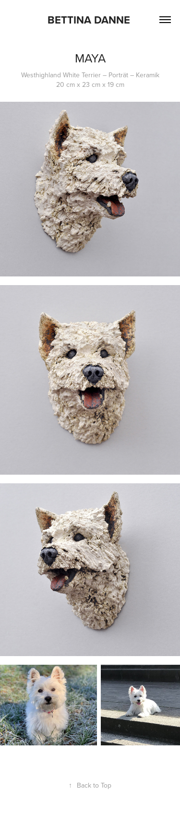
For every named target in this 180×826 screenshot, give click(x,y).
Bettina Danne (90, 19)
